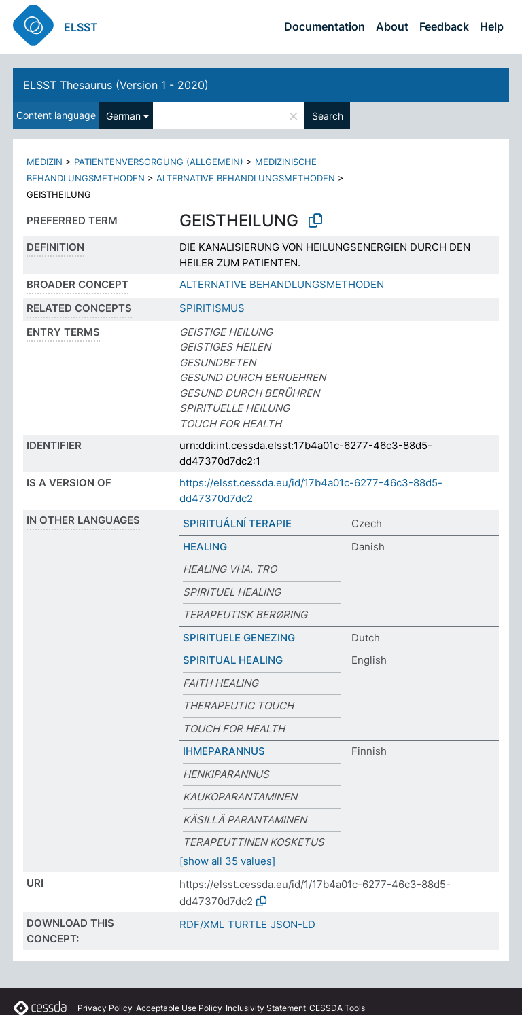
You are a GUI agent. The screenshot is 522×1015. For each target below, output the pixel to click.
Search (327, 116)
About (392, 26)
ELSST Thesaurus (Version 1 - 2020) (116, 85)
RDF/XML (201, 924)
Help (492, 26)
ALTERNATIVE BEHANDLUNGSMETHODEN (245, 178)
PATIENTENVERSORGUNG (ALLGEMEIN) (158, 161)
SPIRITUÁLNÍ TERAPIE (237, 523)
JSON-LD (293, 924)
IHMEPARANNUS (224, 751)
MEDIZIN (45, 161)
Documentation (324, 26)
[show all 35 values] (227, 861)
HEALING (205, 546)
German (123, 116)
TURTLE (247, 924)
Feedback (444, 26)
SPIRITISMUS (212, 308)
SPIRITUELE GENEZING (239, 637)
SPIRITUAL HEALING (233, 660)
